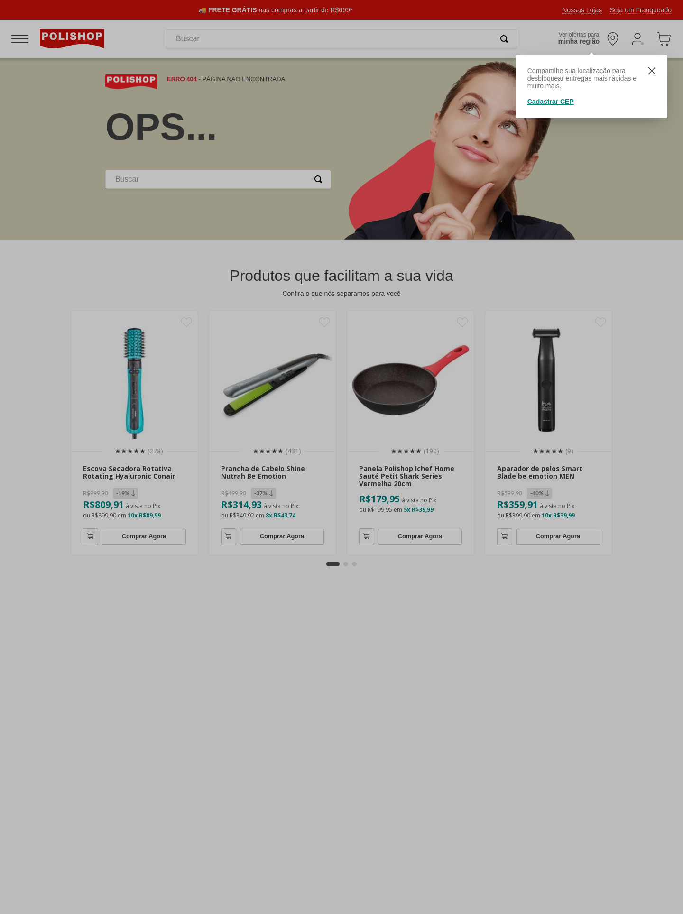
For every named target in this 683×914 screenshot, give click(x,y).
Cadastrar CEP (550, 101)
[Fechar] (651, 71)
